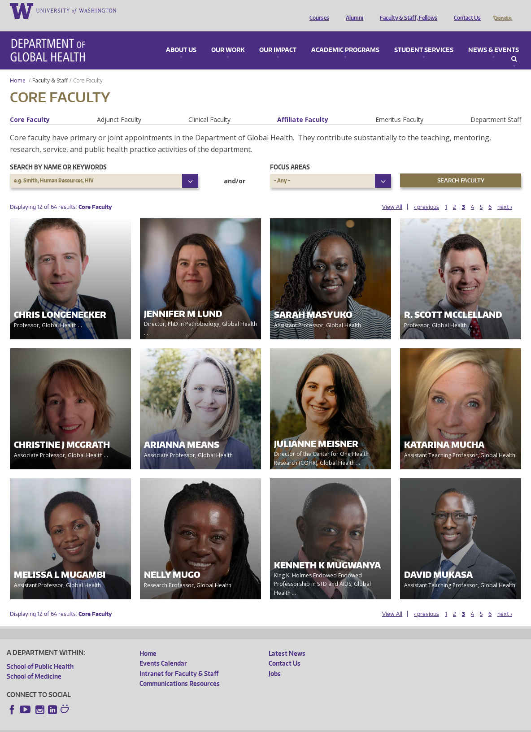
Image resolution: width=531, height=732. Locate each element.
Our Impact (277, 38)
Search (514, 46)
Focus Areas (290, 154)
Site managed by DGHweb (215, 725)
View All (392, 194)
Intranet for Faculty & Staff (178, 661)
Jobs (275, 661)
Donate (502, 10)
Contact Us (465, 10)
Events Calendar (163, 650)
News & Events (493, 38)
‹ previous (426, 194)
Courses (317, 10)
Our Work (227, 38)
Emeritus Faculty (399, 107)
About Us (181, 38)
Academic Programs (345, 38)
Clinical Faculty (209, 107)
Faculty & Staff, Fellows (406, 10)
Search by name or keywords (58, 154)
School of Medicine (34, 663)
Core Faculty (30, 107)
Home (18, 68)
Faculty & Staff (50, 68)
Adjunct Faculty (119, 107)
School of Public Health (40, 654)
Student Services (423, 38)
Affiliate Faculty (302, 107)
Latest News (287, 641)
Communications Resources (179, 671)
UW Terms (161, 725)
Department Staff (495, 107)
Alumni (352, 10)
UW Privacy (125, 725)
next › (504, 194)
